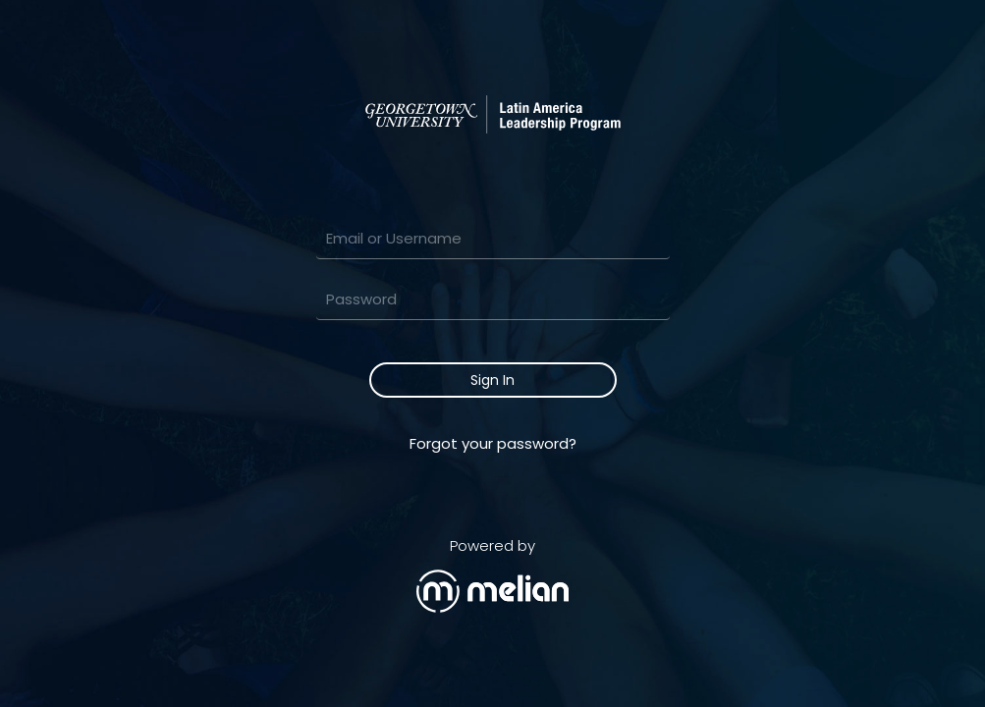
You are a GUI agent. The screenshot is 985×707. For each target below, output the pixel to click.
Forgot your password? (493, 443)
